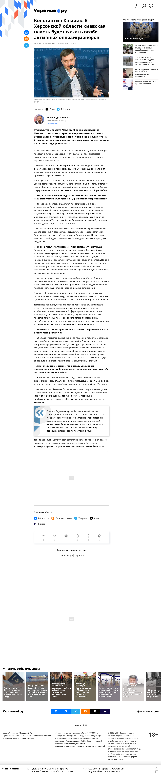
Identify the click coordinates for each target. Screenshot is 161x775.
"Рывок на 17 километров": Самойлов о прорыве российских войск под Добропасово (146, 49)
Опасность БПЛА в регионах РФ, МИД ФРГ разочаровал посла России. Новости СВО (145, 61)
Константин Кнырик (66, 556)
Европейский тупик (135, 39)
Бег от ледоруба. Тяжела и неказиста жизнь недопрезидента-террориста (146, 72)
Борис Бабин (79, 556)
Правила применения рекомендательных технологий (80, 746)
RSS (85, 725)
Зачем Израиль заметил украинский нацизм (145, 82)
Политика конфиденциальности (70, 743)
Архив (77, 725)
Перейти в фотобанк (40, 103)
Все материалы (52, 123)
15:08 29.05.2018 (40, 43)
